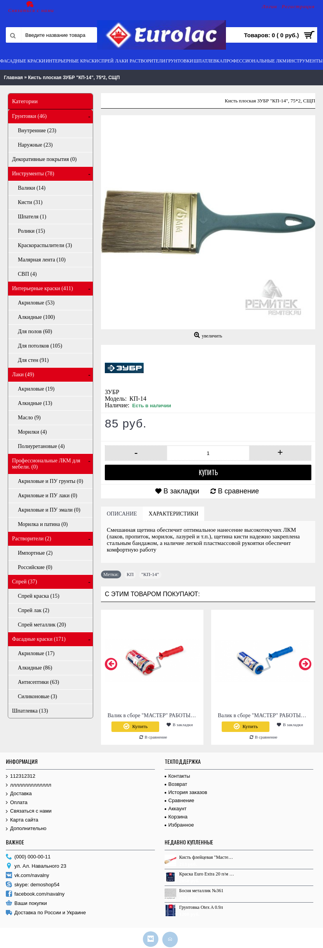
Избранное (179, 825)
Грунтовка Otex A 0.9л (201, 907)
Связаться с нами (29, 811)
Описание (122, 514)
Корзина (176, 817)
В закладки (181, 491)
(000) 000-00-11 (28, 857)
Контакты (177, 776)
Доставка (19, 794)
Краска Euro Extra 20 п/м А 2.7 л (206, 874)
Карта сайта (22, 820)
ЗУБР (112, 392)
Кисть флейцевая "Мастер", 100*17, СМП (206, 857)
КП (130, 574)
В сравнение (238, 491)
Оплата (17, 802)
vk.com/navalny (27, 875)
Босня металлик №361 (201, 890)
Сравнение (179, 800)
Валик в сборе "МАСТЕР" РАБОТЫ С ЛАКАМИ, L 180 (264, 715)
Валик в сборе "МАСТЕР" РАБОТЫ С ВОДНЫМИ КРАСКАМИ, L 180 (154, 715)
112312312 (20, 776)
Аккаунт (176, 808)
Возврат (176, 784)
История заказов (186, 792)
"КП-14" (150, 574)
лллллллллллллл (28, 785)
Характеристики (173, 514)
